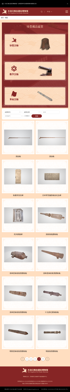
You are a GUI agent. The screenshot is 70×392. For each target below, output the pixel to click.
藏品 (6, 17)
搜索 (36, 116)
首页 (2, 17)
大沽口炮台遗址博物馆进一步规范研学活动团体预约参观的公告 (20, 3)
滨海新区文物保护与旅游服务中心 (38, 376)
